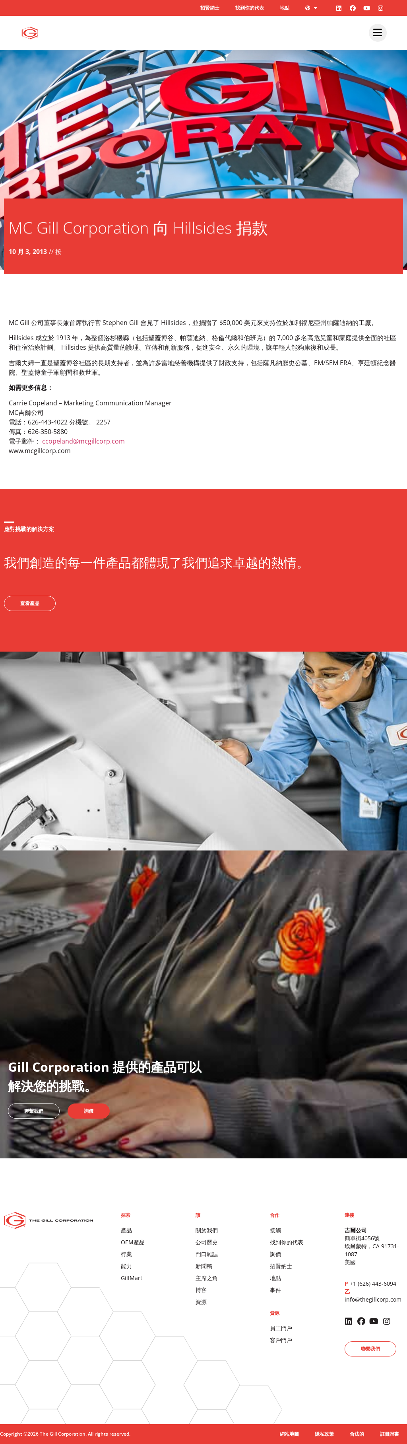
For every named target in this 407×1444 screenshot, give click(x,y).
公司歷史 (207, 1242)
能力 (126, 1266)
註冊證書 (389, 1433)
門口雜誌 (207, 1254)
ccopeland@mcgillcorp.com (83, 441)
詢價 (275, 1254)
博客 (201, 1290)
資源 (201, 1302)
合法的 (357, 1433)
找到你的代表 (249, 7)
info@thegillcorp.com (373, 1299)
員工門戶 (281, 1328)
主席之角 (207, 1278)
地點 (284, 7)
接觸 (275, 1230)
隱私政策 (324, 1433)
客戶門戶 (281, 1340)
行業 (126, 1254)
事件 (275, 1290)
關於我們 (207, 1230)
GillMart (131, 1278)
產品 (126, 1230)
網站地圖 (289, 1433)
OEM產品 (133, 1242)
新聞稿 (204, 1266)
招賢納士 (209, 7)
